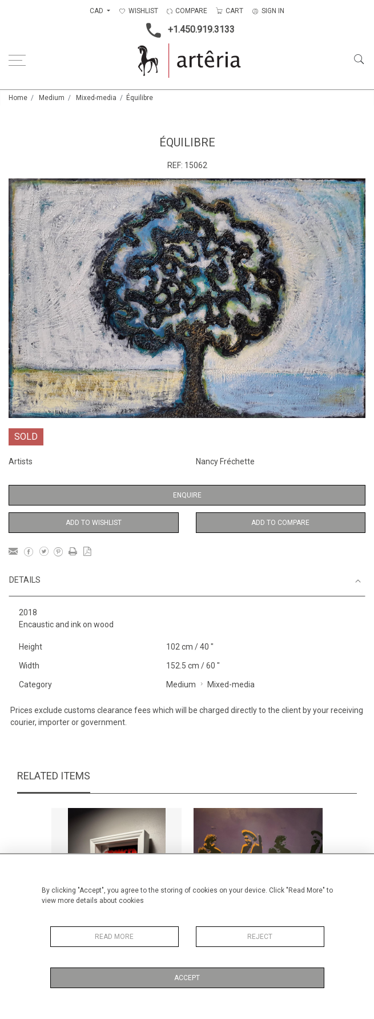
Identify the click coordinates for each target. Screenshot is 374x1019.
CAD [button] (97, 11)
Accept (187, 978)
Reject (259, 937)
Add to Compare (280, 523)
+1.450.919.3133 (187, 30)
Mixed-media (96, 98)
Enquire (187, 495)
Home (18, 98)
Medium (52, 98)
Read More (114, 937)
